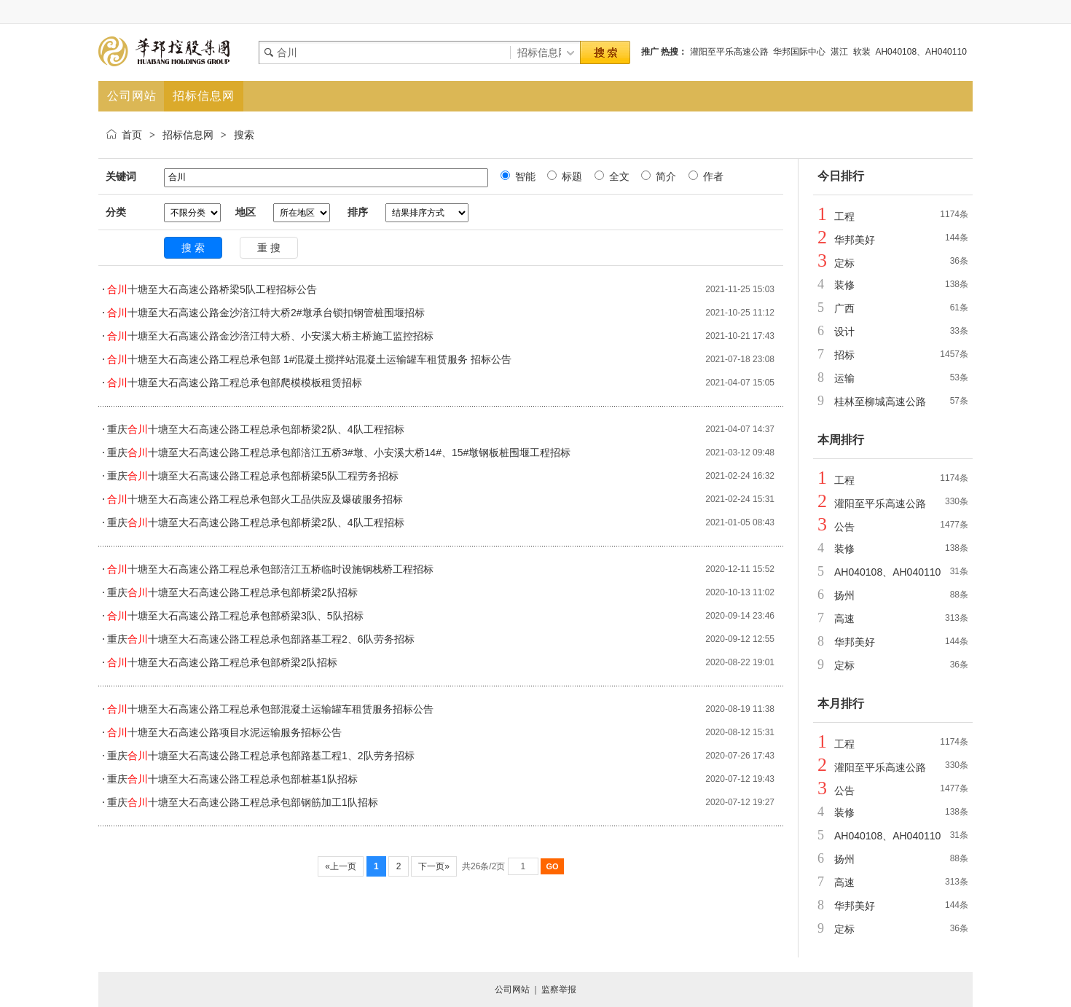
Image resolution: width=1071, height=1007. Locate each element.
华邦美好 (854, 240)
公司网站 (512, 989)
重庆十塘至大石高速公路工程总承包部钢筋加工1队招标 (242, 802)
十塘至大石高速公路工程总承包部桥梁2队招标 (222, 662)
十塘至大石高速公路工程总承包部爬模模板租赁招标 (234, 382)
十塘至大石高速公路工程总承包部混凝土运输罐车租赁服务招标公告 (270, 709)
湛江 (839, 52)
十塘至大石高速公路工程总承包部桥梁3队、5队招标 (235, 616)
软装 (862, 52)
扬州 (844, 595)
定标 (844, 263)
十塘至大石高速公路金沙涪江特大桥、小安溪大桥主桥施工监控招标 (270, 336)
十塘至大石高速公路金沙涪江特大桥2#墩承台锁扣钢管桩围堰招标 (266, 312)
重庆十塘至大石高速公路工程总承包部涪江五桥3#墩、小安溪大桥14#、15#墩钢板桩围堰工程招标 (338, 452)
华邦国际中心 (799, 52)
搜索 (244, 135)
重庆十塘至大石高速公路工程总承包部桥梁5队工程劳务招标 (253, 476)
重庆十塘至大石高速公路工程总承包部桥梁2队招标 (232, 592)
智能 (524, 176)
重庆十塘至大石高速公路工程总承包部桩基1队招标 (232, 779)
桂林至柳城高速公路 (880, 401)
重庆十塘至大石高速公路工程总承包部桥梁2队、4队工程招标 (255, 429)
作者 (711, 176)
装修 (844, 285)
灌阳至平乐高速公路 (729, 52)
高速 (844, 618)
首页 (132, 135)
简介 (664, 176)
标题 (570, 176)
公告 (844, 527)
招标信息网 (187, 135)
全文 (617, 176)
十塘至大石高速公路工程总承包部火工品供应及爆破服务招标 (255, 499)
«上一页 (340, 866)
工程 (844, 216)
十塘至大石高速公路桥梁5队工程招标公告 (212, 289)
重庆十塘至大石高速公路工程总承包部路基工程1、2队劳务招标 (261, 755)
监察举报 (558, 989)
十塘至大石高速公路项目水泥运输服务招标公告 (224, 732)
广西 (844, 308)
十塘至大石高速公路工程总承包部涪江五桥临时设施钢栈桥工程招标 (270, 569)
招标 (844, 355)
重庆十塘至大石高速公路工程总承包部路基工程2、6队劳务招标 (261, 639)
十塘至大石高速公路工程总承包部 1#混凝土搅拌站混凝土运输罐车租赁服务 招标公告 (309, 359)
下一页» (434, 866)
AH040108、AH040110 (920, 52)
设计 (844, 331)
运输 (844, 378)
